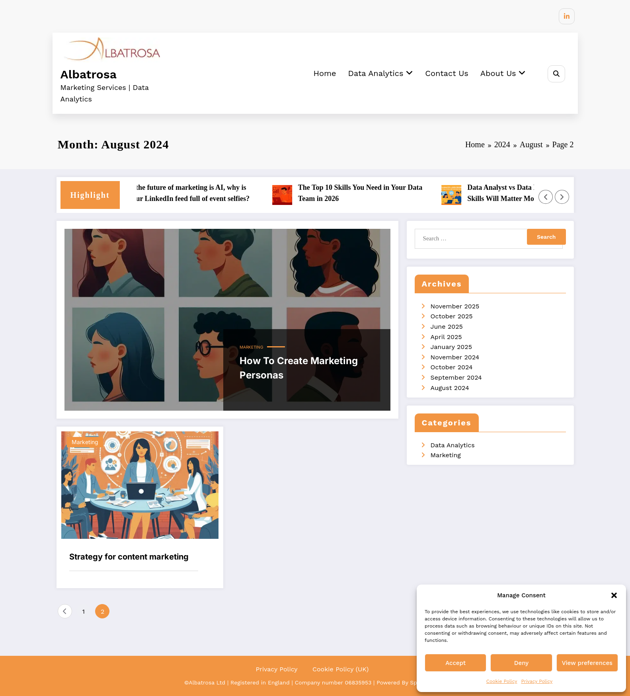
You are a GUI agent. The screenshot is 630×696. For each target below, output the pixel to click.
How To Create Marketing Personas (299, 368)
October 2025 (452, 316)
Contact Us (446, 73)
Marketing (251, 347)
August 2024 (450, 388)
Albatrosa (88, 74)
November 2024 (455, 357)
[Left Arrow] (545, 197)
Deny (521, 663)
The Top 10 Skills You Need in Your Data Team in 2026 (365, 193)
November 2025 (455, 306)
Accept (455, 663)
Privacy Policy (536, 681)
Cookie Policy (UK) (340, 669)
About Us (503, 73)
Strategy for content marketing (129, 556)
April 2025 (446, 337)
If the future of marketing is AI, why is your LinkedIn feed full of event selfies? (194, 193)
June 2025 (447, 326)
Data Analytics (380, 73)
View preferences (587, 663)
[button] (614, 595)
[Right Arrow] (562, 197)
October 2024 (452, 367)
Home (324, 73)
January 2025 (451, 347)
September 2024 (456, 377)
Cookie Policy (501, 681)
